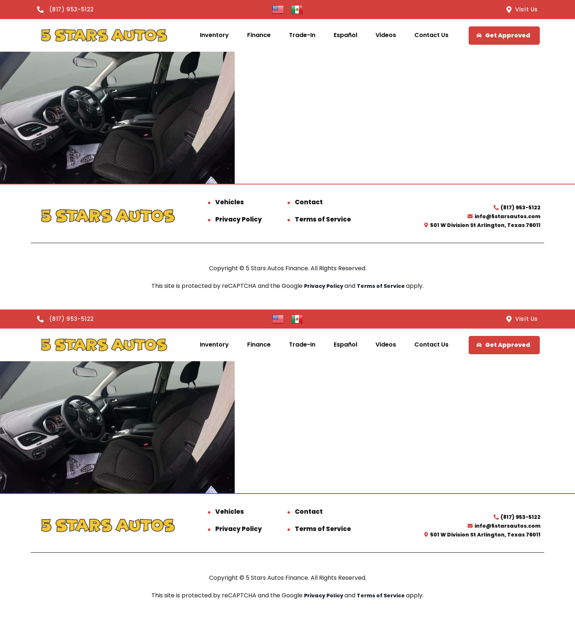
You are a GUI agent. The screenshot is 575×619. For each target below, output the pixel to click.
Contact (309, 202)
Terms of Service (323, 219)
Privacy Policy (238, 219)
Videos (386, 35)
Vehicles (229, 202)
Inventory (214, 35)
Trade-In (302, 35)
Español (345, 35)
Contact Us (431, 35)
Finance (259, 35)
